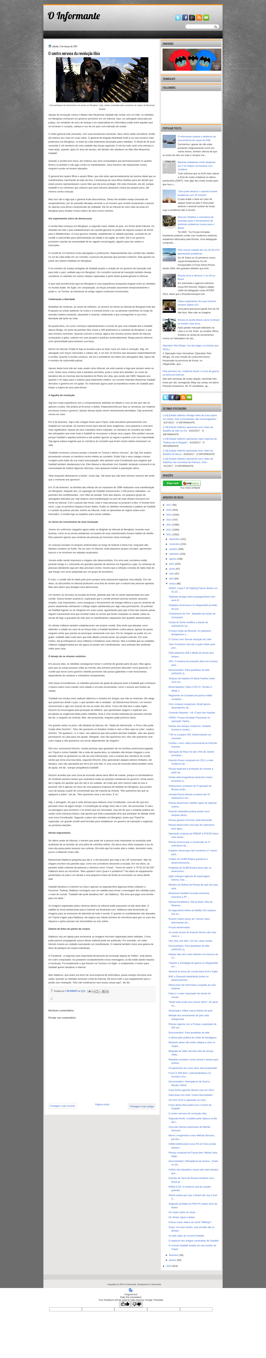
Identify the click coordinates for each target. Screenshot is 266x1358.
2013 (169, 524)
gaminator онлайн (60, 2)
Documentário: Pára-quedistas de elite (188, 1032)
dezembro (174, 539)
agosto (173, 558)
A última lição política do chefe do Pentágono (192, 1037)
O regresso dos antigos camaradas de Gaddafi (193, 1240)
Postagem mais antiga (142, 1106)
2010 (169, 1266)
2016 (169, 509)
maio (172, 573)
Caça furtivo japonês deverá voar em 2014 (191, 1090)
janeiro (173, 1260)
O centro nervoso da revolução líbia (187, 1113)
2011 (169, 534)
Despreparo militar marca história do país (190, 1010)
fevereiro (174, 1255)
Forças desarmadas (179, 927)
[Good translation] (125, 1304)
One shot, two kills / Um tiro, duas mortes (190, 940)
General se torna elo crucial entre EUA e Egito (193, 971)
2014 (169, 519)
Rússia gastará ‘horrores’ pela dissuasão (190, 820)
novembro (174, 544)
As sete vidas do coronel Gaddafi (186, 1235)
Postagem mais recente (62, 1105)
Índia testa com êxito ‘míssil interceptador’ (190, 1095)
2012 (169, 529)
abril (171, 578)
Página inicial (102, 1104)
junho (172, 568)
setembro (174, 553)
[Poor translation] (137, 1304)
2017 (169, 505)
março (173, 583)
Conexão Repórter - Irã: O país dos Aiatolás (191, 712)
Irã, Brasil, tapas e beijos (181, 1217)
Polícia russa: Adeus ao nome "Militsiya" (189, 1222)
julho (172, 563)
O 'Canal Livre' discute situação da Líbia (189, 639)
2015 (169, 514)
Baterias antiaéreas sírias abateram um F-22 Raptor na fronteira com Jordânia (197, 166)
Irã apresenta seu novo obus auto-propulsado (192, 1068)
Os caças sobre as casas (181, 1212)
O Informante (74, 15)
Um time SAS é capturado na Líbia (186, 1100)
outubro (173, 549)
